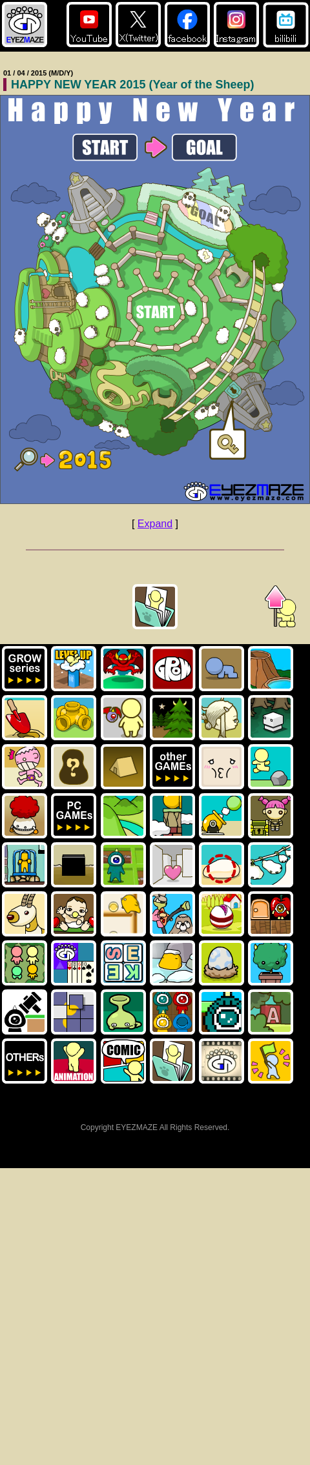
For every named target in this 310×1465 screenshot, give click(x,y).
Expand (155, 523)
